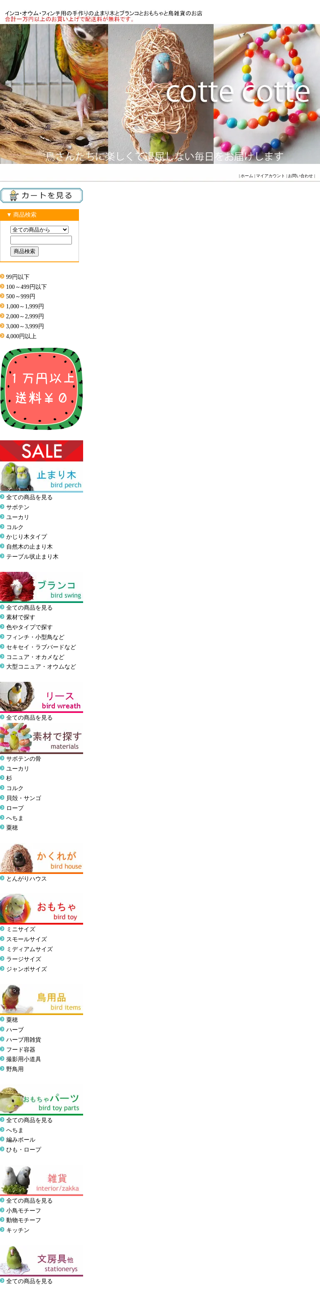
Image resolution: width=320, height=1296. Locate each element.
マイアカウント (270, 175)
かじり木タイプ (26, 537)
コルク (15, 527)
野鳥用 (15, 1069)
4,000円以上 (21, 336)
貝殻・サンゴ (23, 798)
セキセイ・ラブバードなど (41, 647)
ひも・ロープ (23, 1150)
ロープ (15, 808)
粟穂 (12, 828)
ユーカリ (18, 517)
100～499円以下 (26, 287)
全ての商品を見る (29, 497)
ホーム (247, 175)
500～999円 (20, 296)
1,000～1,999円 (25, 306)
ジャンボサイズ (26, 969)
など (70, 667)
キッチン (18, 1230)
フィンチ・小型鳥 (29, 637)
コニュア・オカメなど (35, 657)
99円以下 (18, 277)
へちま (15, 818)
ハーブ (15, 1030)
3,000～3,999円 (25, 326)
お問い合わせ (300, 175)
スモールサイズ (26, 939)
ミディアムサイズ (29, 949)
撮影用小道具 (23, 1059)
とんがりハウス (26, 879)
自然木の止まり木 (29, 547)
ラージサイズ (23, 959)
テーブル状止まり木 (32, 557)
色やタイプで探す (29, 627)
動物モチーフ (23, 1220)
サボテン (18, 507)
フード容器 (20, 1050)
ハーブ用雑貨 (23, 1040)
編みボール (20, 1140)
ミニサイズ (20, 929)
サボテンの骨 (23, 759)
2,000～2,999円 (25, 316)
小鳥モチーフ (23, 1211)
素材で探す (20, 617)
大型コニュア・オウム (35, 667)
